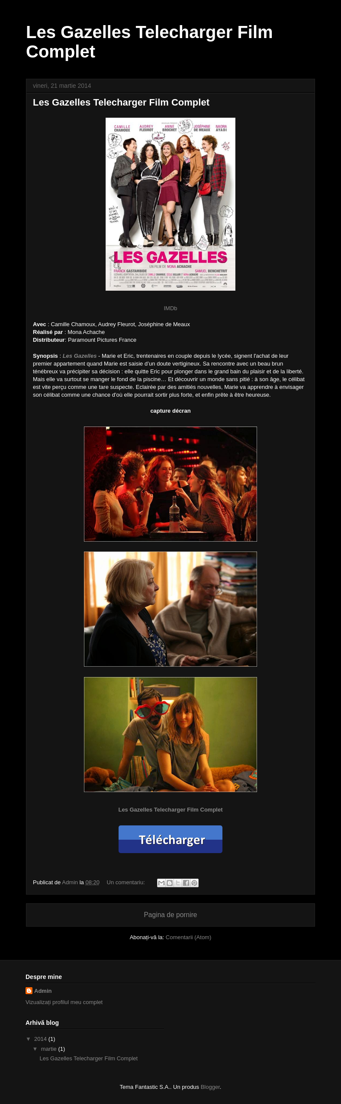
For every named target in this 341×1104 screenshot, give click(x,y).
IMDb (170, 308)
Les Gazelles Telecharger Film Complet (121, 102)
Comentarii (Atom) (188, 937)
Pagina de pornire (170, 914)
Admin (42, 991)
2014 (41, 1039)
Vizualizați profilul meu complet (64, 1002)
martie (49, 1049)
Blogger (210, 1087)
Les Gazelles (80, 356)
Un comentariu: (127, 882)
